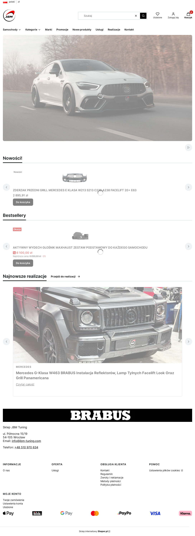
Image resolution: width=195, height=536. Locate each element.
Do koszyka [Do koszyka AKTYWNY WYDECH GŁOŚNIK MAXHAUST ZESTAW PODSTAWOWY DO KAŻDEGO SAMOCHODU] (23, 263)
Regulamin (106, 473)
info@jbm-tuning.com (26, 441)
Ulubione (8, 507)
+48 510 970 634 (26, 447)
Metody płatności (110, 481)
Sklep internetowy (93, 531)
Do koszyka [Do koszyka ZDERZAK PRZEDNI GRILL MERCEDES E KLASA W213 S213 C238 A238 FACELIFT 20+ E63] (23, 202)
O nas (6, 470)
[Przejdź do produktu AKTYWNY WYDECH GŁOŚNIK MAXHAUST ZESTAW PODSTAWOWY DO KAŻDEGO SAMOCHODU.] (80, 235)
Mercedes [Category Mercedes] (23, 366)
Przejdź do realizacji (65, 276)
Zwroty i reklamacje (111, 477)
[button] (143, 16)
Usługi (55, 470)
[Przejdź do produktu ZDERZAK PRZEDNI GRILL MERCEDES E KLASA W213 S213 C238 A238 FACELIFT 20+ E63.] (74, 178)
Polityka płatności (110, 484)
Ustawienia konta (13, 503)
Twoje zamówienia (13, 499)
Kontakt (104, 470)
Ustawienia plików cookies (164, 470)
